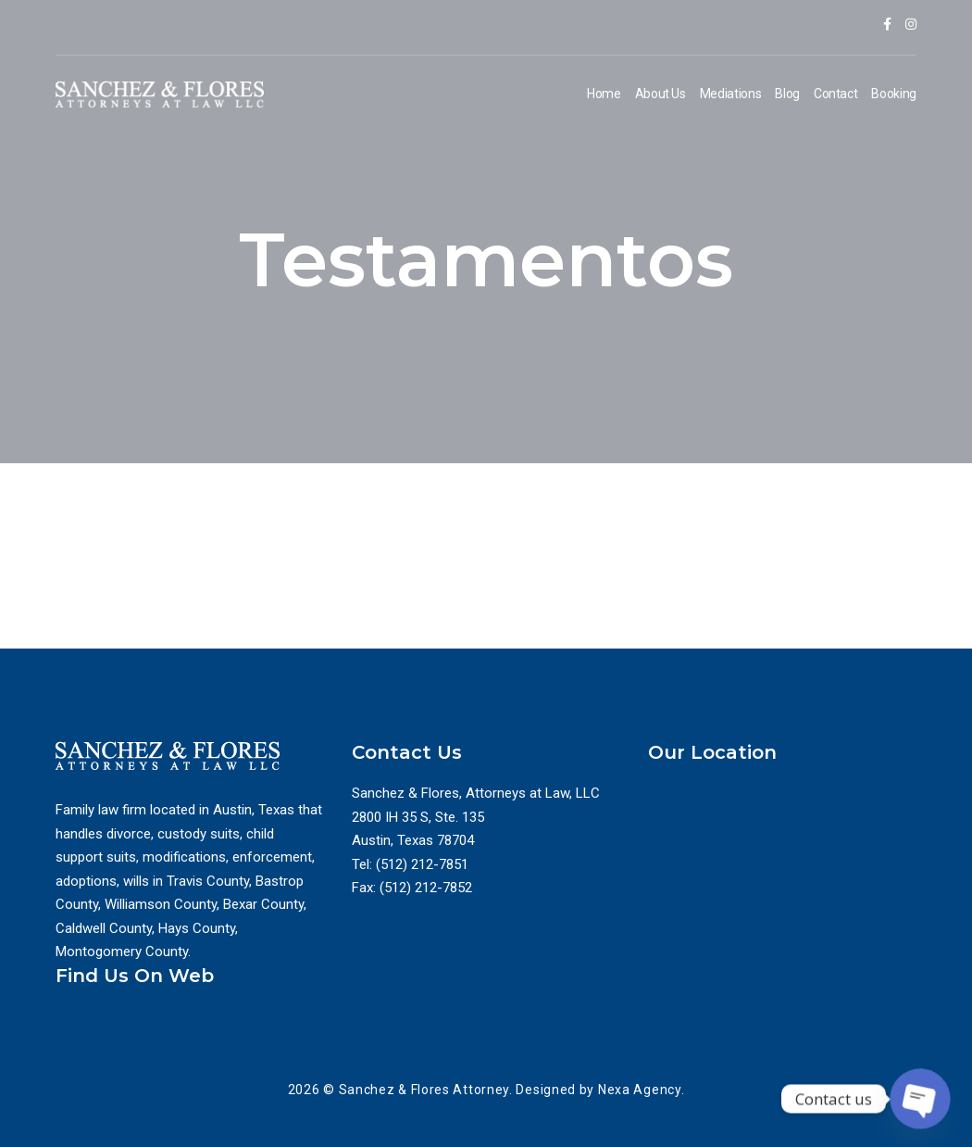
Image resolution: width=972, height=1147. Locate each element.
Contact (836, 93)
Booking (893, 93)
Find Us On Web (135, 975)
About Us (660, 93)
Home (604, 93)
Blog (787, 93)
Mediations (731, 93)
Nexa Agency (639, 1089)
